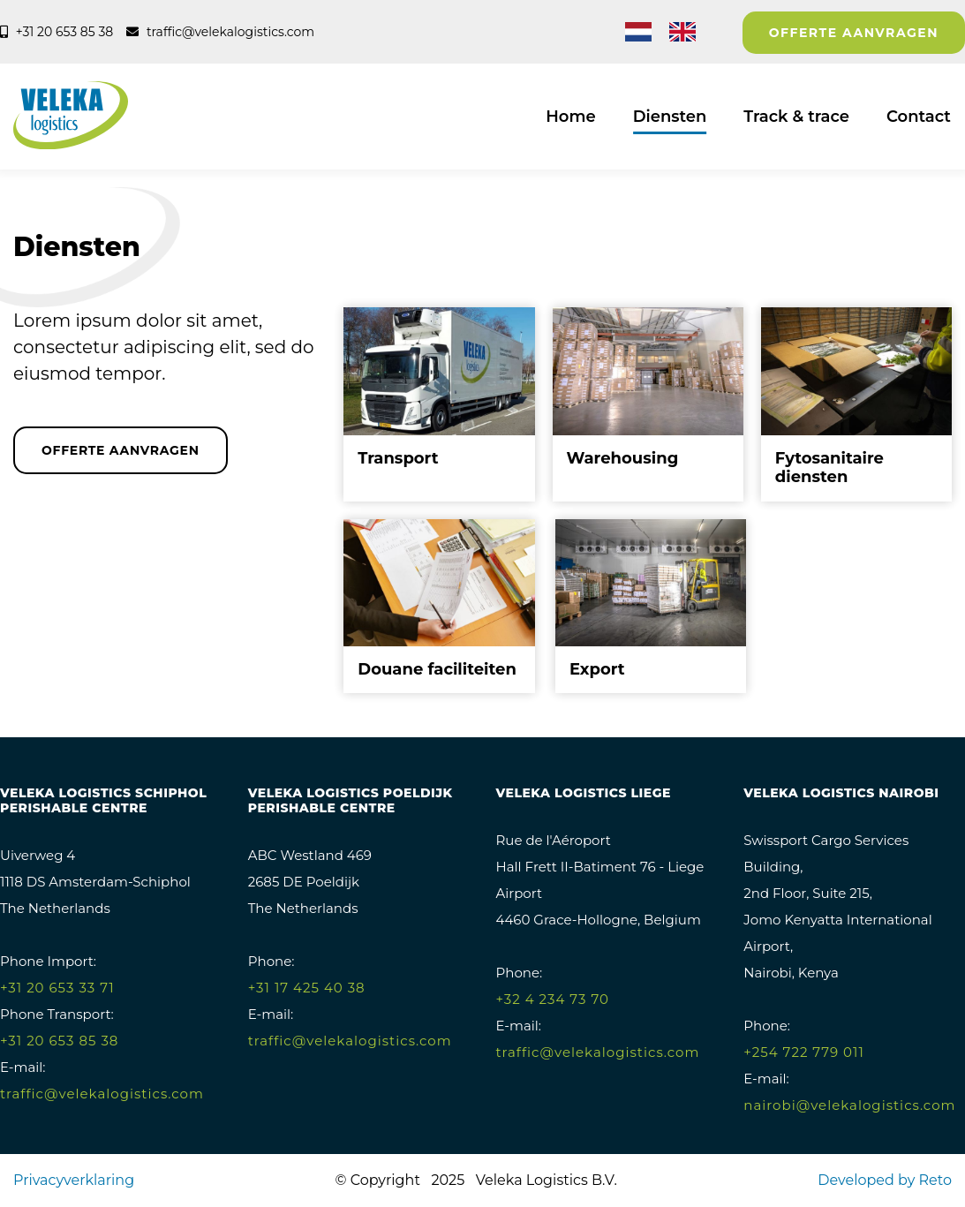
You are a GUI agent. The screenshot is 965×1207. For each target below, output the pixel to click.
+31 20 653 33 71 (57, 987)
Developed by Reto (885, 1180)
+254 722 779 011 (803, 1052)
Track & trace (796, 116)
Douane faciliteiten (437, 669)
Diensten (670, 116)
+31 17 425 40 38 (307, 987)
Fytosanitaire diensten (829, 468)
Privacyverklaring (73, 1180)
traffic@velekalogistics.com (102, 1093)
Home (570, 116)
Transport (398, 458)
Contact (918, 116)
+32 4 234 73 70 (552, 999)
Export (597, 669)
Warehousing (623, 458)
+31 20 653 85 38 (59, 1040)
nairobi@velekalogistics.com (849, 1105)
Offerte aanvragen (854, 33)
